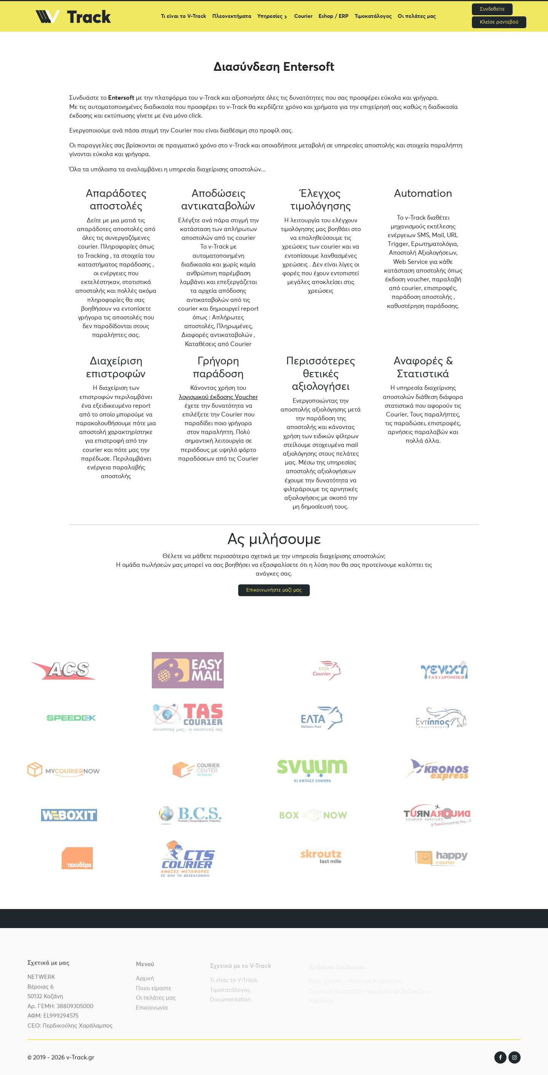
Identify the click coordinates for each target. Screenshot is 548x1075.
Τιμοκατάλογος (373, 16)
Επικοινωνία (152, 1011)
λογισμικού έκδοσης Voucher (218, 397)
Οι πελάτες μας (417, 16)
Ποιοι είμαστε (153, 991)
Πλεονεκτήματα (231, 16)
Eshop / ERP (334, 16)
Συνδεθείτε (492, 9)
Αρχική (145, 981)
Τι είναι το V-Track (183, 16)
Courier (303, 16)
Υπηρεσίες (269, 16)
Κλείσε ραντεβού (499, 22)
